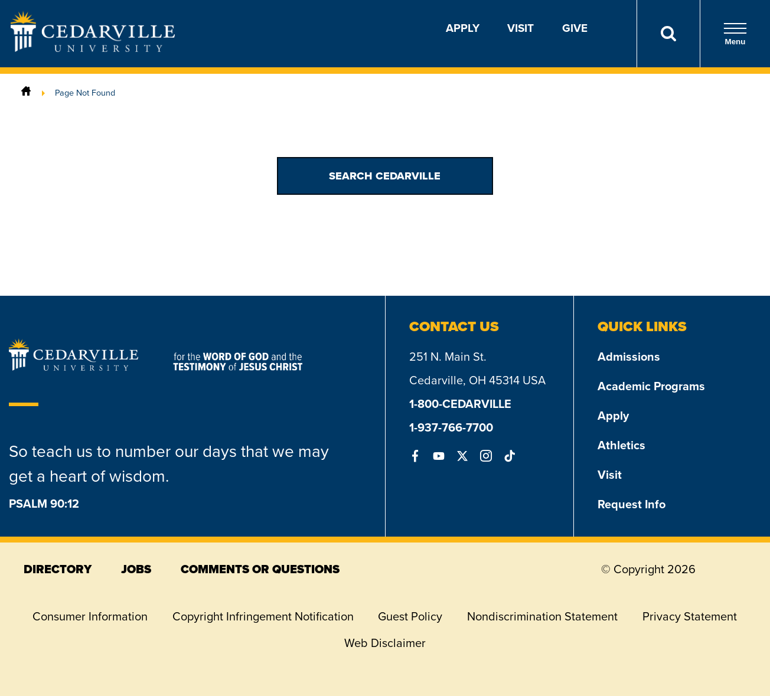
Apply (462, 28)
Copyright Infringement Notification (263, 616)
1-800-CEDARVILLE (460, 404)
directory (58, 569)
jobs (136, 569)
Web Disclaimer (385, 643)
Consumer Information (90, 616)
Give (575, 28)
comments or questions (260, 569)
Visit (520, 28)
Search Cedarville (385, 176)
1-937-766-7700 (451, 427)
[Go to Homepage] (93, 48)
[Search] (668, 33)
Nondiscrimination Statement (542, 616)
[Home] (26, 92)
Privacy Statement (689, 616)
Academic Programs (651, 386)
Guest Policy (410, 616)
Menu (735, 34)
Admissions (629, 356)
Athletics (621, 445)
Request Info (631, 504)
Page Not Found (85, 92)
